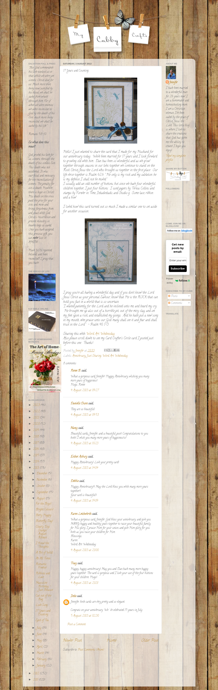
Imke (73, 596)
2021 (36, 418)
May (40, 640)
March (41, 653)
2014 (36, 462)
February (42, 659)
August (41, 498)
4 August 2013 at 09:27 (85, 390)
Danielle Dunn (79, 403)
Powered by (178, 280)
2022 (37, 411)
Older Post (149, 641)
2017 (36, 443)
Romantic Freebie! (41, 566)
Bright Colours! (44, 509)
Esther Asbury (79, 457)
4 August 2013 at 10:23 (84, 443)
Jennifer (173, 83)
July (39, 628)
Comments (175, 303)
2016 (36, 449)
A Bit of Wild (44, 553)
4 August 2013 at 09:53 (85, 415)
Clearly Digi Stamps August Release (43, 532)
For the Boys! (43, 504)
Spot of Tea (42, 620)
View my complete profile (176, 158)
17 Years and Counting (43, 613)
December (42, 473)
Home (111, 641)
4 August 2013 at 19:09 (84, 501)
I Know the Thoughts (42, 545)
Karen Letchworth (81, 514)
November (42, 480)
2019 (36, 430)
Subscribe (178, 268)
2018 (36, 437)
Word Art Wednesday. (100, 334)
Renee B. (76, 371)
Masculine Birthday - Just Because (44, 586)
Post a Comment (76, 624)
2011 (36, 680)
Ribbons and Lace (43, 575)
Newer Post (72, 641)
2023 (36, 405)
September (43, 492)
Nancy (74, 428)
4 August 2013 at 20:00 (85, 550)
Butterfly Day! (44, 521)
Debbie (74, 481)
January (41, 665)
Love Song (42, 605)
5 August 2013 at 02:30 (85, 616)
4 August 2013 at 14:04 (84, 468)
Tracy (74, 563)
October (41, 486)
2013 (36, 468)
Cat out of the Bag (43, 598)
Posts (173, 296)
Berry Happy (43, 515)
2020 (36, 424)
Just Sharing (94, 356)
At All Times (43, 558)
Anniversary (79, 356)
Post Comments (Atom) (91, 650)
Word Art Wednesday (115, 356)
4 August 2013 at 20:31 (84, 583)
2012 (36, 673)
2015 (36, 455)
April (40, 647)
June (39, 634)
